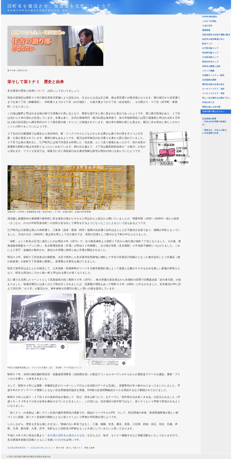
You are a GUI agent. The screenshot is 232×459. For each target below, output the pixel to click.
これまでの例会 (209, 21)
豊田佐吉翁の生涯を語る (213, 84)
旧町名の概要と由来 (211, 66)
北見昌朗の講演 (209, 80)
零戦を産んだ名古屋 (211, 107)
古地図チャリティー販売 (213, 75)
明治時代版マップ (210, 53)
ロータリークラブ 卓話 (213, 89)
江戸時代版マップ (210, 48)
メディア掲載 (208, 71)
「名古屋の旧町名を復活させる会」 (66, 435)
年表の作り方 (208, 102)
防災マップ (207, 44)
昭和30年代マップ (210, 62)
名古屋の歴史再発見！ (17, 448)
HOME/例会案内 (209, 16)
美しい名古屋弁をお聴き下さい (216, 98)
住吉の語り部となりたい (213, 111)
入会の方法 (207, 26)
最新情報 (206, 30)
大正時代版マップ (210, 57)
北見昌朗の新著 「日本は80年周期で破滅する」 (214, 122)
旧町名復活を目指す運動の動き (216, 35)
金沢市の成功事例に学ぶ (213, 39)
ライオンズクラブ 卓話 (213, 93)
